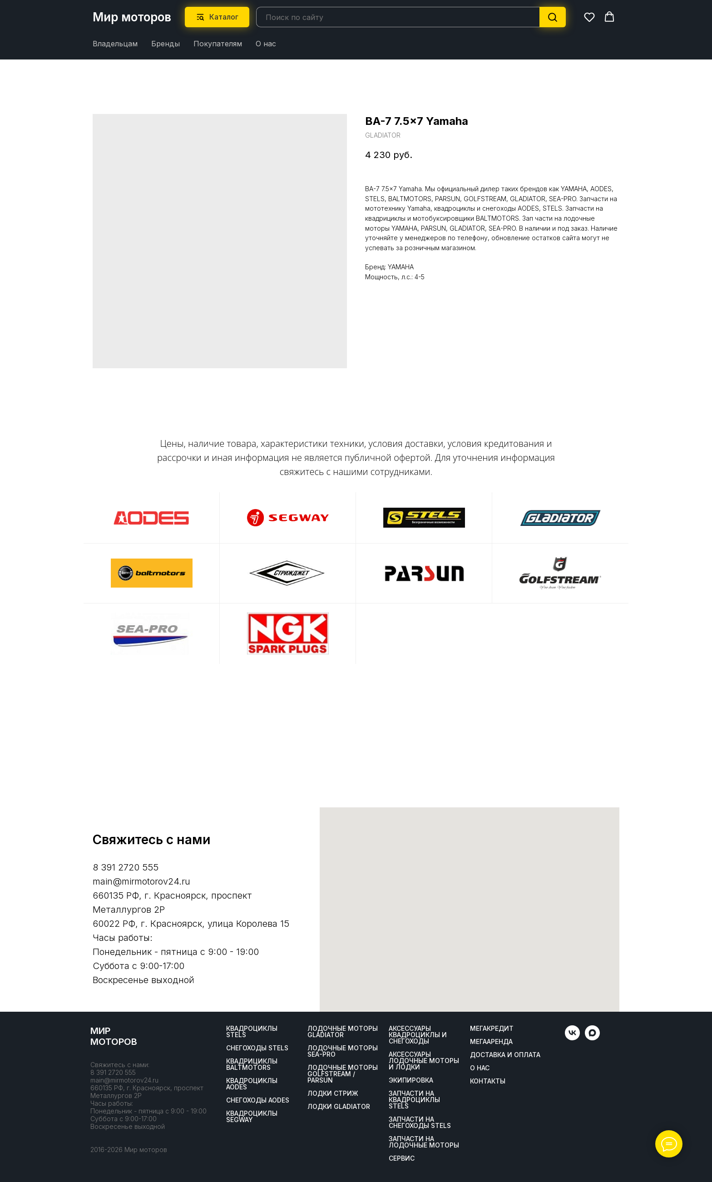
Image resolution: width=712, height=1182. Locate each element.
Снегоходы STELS (257, 1048)
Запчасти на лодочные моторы (424, 1142)
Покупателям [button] (217, 43)
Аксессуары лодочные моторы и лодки (424, 1060)
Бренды (165, 43)
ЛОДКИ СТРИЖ (332, 1093)
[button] (589, 16)
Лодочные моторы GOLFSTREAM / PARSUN (342, 1073)
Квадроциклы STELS (251, 1031)
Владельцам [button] (115, 43)
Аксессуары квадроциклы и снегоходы (418, 1034)
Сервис (402, 1158)
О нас (266, 43)
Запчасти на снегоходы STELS (420, 1122)
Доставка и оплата (505, 1055)
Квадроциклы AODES (251, 1084)
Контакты (487, 1081)
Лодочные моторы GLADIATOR (342, 1031)
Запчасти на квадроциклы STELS (414, 1099)
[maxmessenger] (592, 1038)
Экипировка (411, 1080)
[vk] (572, 1038)
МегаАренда (491, 1042)
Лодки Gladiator (338, 1106)
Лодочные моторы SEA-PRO (342, 1051)
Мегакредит (492, 1028)
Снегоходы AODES (257, 1100)
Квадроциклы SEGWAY (251, 1116)
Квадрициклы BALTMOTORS (251, 1064)
